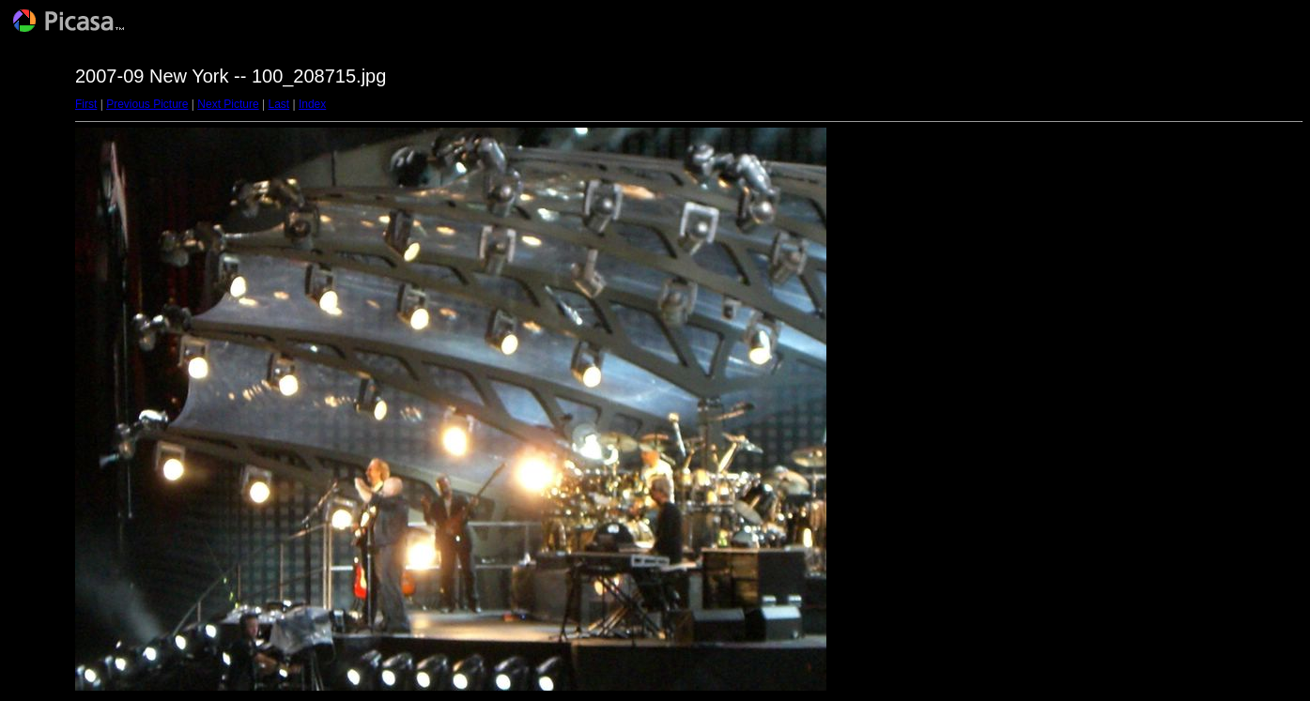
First (86, 104)
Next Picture (227, 104)
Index (312, 104)
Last (278, 104)
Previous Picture (147, 104)
